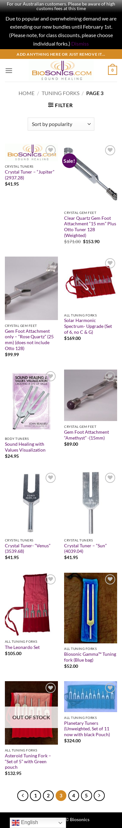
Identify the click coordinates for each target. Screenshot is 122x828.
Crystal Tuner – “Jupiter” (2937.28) (29, 174)
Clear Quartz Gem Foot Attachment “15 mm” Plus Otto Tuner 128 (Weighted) (90, 227)
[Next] (99, 795)
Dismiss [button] (80, 43)
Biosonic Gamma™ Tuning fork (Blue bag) (90, 657)
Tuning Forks (60, 93)
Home (26, 93)
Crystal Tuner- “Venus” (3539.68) (27, 548)
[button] (9, 70)
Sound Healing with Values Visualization (25, 447)
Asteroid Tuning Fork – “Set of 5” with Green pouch (28, 761)
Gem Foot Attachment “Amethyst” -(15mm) (86, 435)
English (25, 823)
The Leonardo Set (22, 647)
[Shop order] (61, 124)
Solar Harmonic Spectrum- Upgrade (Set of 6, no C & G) (88, 326)
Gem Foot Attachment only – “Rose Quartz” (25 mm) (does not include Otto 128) (29, 340)
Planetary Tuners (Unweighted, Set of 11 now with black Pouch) (87, 729)
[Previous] (22, 795)
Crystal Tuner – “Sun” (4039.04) (85, 548)
